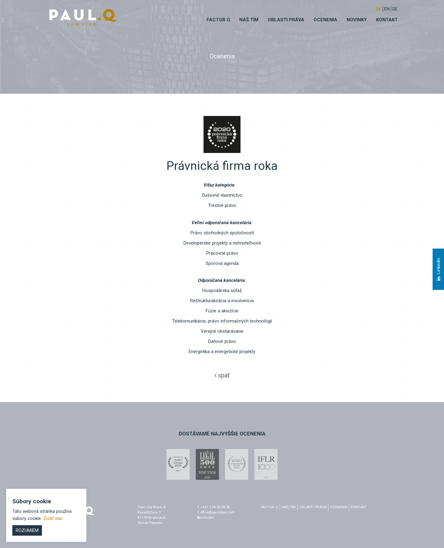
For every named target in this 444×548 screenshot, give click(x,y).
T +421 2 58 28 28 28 (213, 507)
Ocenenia (325, 20)
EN (387, 9)
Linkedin (438, 269)
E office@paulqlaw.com (216, 512)
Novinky (357, 20)
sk (378, 9)
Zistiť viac (53, 518)
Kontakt (387, 20)
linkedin (205, 517)
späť (222, 375)
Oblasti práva (286, 20)
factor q (269, 507)
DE (395, 9)
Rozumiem (27, 530)
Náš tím (248, 20)
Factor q (218, 20)
